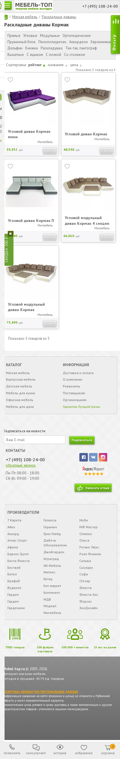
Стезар (84, 581)
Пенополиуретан (52, 41)
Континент (52, 592)
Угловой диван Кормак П (31, 220)
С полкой (53, 54)
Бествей (13, 567)
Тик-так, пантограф (81, 48)
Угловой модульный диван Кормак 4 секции (87, 220)
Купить (50, 150)
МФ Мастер (88, 527)
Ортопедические (77, 35)
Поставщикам (74, 393)
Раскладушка (52, 48)
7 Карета (14, 520)
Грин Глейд (52, 534)
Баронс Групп (18, 554)
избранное (84, 753)
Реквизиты (71, 386)
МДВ (47, 599)
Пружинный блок (21, 41)
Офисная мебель (19, 400)
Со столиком (74, 54)
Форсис (85, 601)
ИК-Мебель (52, 565)
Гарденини (16, 608)
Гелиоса (50, 520)
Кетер (48, 579)
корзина (108, 749)
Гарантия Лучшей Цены (81, 406)
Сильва (85, 561)
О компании (72, 380)
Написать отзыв (97, 488)
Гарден (13, 594)
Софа (83, 574)
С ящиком (35, 54)
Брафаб (13, 581)
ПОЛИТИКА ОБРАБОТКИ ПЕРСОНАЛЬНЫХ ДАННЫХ (40, 692)
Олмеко (85, 534)
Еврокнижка (101, 41)
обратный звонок (21, 465)
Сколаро (86, 567)
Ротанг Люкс (89, 547)
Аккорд (13, 534)
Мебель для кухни (20, 393)
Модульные (50, 35)
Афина (12, 547)
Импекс (49, 572)
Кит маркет (52, 586)
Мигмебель (52, 613)
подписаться (82, 440)
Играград (51, 559)
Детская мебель (19, 386)
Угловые (30, 35)
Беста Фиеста (18, 561)
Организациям (74, 400)
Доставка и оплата (78, 373)
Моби (83, 520)
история (59, 753)
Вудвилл (14, 588)
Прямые (13, 35)
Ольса (84, 540)
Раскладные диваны (59, 16)
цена (76, 64)
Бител (12, 574)
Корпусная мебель (21, 380)
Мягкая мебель (24, 16)
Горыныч (50, 527)
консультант (36, 753)
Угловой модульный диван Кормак (26, 306)
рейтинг (36, 64)
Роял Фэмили (90, 554)
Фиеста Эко (88, 594)
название (57, 64)
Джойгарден (54, 552)
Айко (11, 527)
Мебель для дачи (20, 406)
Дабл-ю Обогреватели (55, 543)
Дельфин (14, 48)
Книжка (31, 48)
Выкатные (15, 54)
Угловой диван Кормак (86, 134)
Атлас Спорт (17, 540)
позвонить (12, 753)
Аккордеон (78, 41)
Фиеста (85, 588)
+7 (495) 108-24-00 (25, 459)
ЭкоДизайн (88, 608)
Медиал (50, 606)
